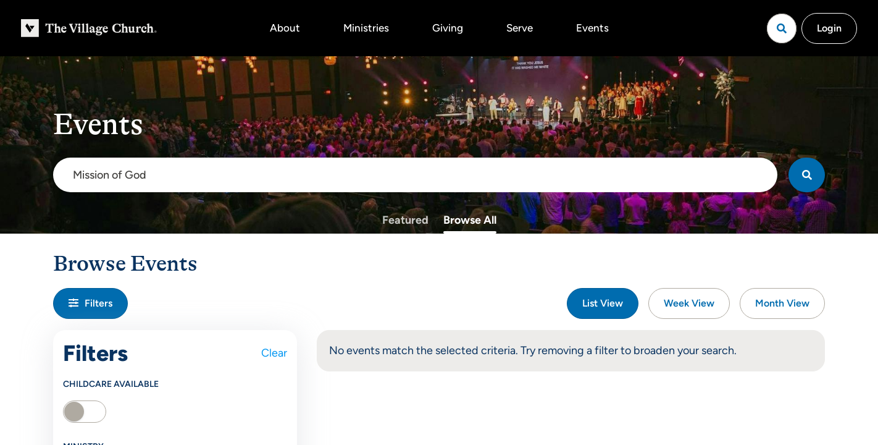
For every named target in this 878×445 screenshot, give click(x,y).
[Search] (806, 175)
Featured (405, 220)
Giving (447, 28)
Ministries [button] (366, 28)
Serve (519, 28)
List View (602, 303)
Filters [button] (90, 303)
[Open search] (781, 28)
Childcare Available (111, 384)
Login (829, 28)
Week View (689, 303)
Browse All (469, 220)
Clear (274, 353)
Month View (782, 303)
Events (592, 28)
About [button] (285, 28)
